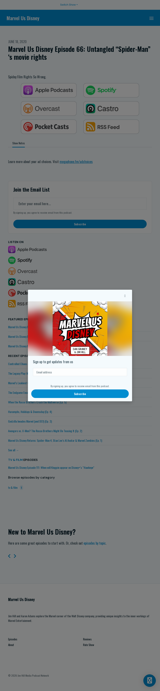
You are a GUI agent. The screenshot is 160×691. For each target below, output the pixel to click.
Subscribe (80, 394)
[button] (125, 295)
